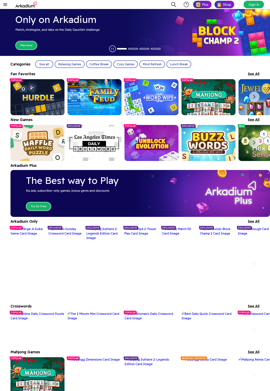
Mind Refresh (152, 64)
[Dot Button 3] (144, 49)
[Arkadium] (26, 4)
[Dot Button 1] (122, 49)
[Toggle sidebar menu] (5, 4)
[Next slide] (254, 97)
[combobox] (174, 4)
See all (44, 64)
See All (254, 74)
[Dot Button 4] (155, 49)
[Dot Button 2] (133, 49)
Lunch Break (179, 64)
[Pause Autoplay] (112, 49)
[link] (202, 4)
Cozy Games (125, 64)
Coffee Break (99, 64)
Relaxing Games (69, 64)
